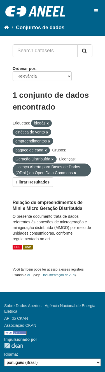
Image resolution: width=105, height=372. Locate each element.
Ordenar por (24, 68)
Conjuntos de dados (40, 27)
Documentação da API (57, 275)
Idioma (10, 354)
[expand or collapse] (96, 10)
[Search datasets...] (45, 50)
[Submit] (84, 50)
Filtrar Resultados (33, 182)
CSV (28, 247)
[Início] (6, 27)
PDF (17, 247)
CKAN (13, 346)
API (29, 275)
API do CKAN (16, 318)
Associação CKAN (20, 325)
